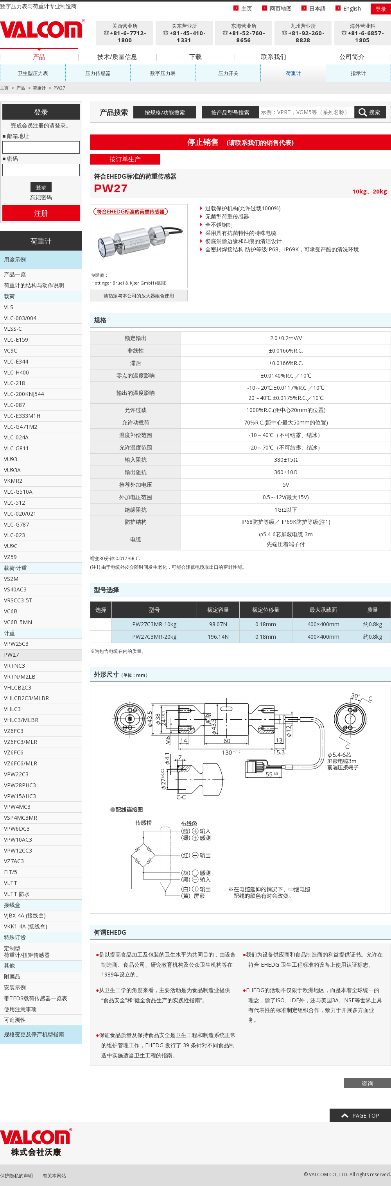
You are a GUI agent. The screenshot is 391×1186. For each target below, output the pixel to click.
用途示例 (15, 259)
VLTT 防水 (17, 894)
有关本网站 (54, 1175)
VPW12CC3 (18, 850)
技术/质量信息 (117, 56)
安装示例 (15, 987)
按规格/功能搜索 (165, 112)
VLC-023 (14, 535)
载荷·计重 (15, 568)
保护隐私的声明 (16, 1175)
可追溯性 (15, 1019)
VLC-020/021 (20, 513)
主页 (246, 8)
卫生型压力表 (33, 73)
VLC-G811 (16, 448)
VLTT (10, 883)
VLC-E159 (16, 339)
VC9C (10, 350)
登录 (380, 9)
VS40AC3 (15, 589)
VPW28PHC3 (20, 785)
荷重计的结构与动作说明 (34, 285)
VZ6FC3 (13, 731)
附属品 (12, 976)
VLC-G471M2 (20, 426)
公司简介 (351, 56)
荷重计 (293, 73)
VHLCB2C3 (17, 687)
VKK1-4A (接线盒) (25, 926)
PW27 (11, 654)
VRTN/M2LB (20, 676)
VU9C (11, 546)
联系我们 (273, 56)
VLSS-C (13, 328)
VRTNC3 (14, 665)
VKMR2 (13, 480)
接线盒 (12, 904)
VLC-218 (14, 383)
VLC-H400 (16, 372)
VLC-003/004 (20, 318)
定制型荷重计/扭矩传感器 (27, 951)
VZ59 (10, 557)
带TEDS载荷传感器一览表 (35, 998)
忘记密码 (41, 197)
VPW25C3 (16, 643)
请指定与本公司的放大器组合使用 (139, 295)
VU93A (12, 470)
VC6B (11, 611)
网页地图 (281, 8)
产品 (39, 56)
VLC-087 (14, 404)
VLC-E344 (16, 361)
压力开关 (228, 73)
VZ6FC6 (13, 752)
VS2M (11, 578)
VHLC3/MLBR (21, 720)
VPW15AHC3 (20, 796)
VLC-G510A (18, 491)
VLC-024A (16, 437)
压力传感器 (98, 73)
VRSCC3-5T (18, 600)
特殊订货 (15, 937)
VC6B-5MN (18, 622)
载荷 (9, 296)
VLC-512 (14, 502)
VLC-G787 (16, 524)
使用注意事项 (20, 1009)
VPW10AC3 (18, 839)
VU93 (10, 459)
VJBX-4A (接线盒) (25, 915)
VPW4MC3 (17, 806)
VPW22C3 (16, 774)
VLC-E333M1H (22, 415)
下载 (195, 56)
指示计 (358, 73)
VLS (8, 307)
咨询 (367, 1083)
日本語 (317, 8)
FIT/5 (10, 872)
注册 (41, 213)
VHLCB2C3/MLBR (26, 698)
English (352, 8)
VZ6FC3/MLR (20, 741)
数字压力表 (163, 73)
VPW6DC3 (17, 828)
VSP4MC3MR (20, 817)
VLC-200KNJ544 (24, 394)
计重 (9, 633)
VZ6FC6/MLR (20, 763)
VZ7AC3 (14, 861)
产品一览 (15, 274)
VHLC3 (12, 709)
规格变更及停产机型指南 (34, 1034)
